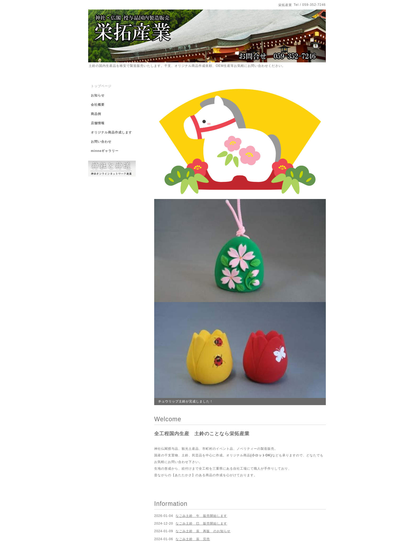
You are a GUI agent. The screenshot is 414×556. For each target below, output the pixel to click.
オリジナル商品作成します (111, 132)
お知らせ (98, 95)
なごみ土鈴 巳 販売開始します (201, 523)
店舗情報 (98, 123)
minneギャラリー (105, 151)
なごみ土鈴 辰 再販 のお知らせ (203, 531)
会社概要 (98, 104)
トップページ (101, 86)
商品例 (96, 114)
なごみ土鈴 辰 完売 (193, 539)
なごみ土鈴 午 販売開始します (201, 516)
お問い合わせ (101, 141)
